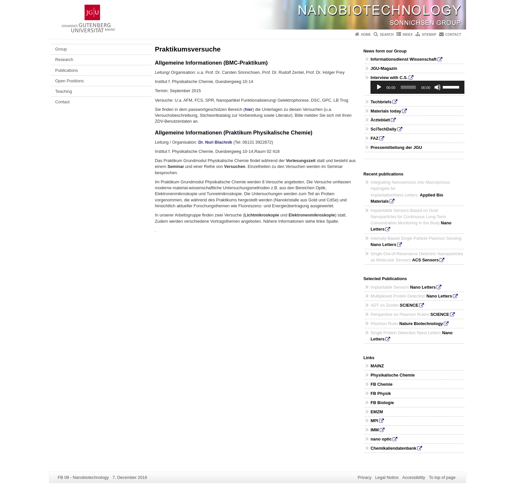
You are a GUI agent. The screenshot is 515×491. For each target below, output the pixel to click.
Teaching (63, 91)
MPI (374, 420)
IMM (374, 429)
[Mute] (437, 87)
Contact (453, 34)
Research (64, 59)
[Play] (379, 87)
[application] (417, 87)
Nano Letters (383, 244)
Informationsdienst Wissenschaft (403, 59)
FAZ (374, 138)
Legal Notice (386, 477)
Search (386, 34)
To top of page (442, 477)
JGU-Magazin (383, 68)
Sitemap (429, 34)
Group (61, 49)
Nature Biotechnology (421, 323)
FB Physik (380, 393)
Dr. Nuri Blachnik (216, 142)
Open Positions (69, 80)
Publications (66, 70)
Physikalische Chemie (392, 375)
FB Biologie (382, 402)
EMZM (376, 411)
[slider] (408, 87)
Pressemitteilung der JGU (396, 147)
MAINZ (377, 365)
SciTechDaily (383, 129)
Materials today (385, 111)
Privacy (364, 477)
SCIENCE (409, 305)
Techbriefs (381, 101)
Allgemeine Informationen (188, 133)
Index (408, 34)
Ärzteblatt (380, 119)
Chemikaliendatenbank (393, 448)
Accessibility (413, 477)
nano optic (381, 439)
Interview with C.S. (389, 77)
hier (248, 109)
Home (366, 34)
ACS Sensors (425, 259)
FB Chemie (381, 384)
